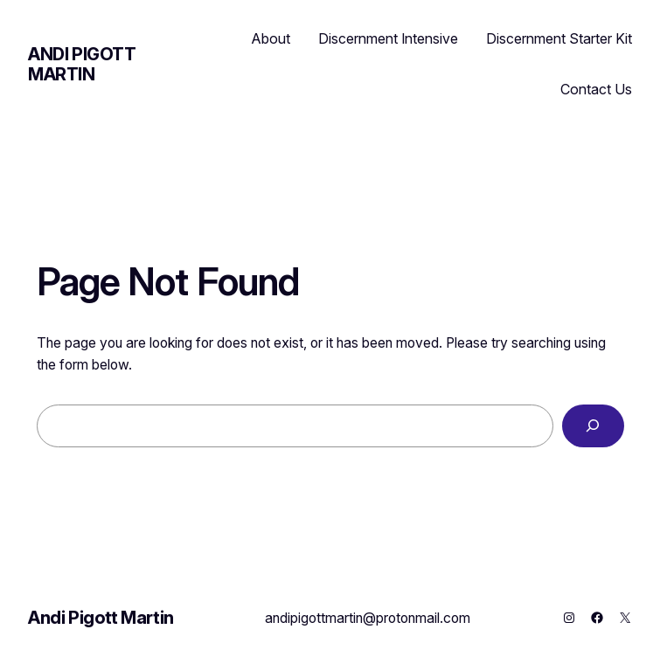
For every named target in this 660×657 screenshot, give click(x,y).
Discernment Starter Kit (559, 38)
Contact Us (596, 89)
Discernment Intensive (388, 38)
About (271, 38)
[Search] (592, 426)
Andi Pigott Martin (82, 64)
